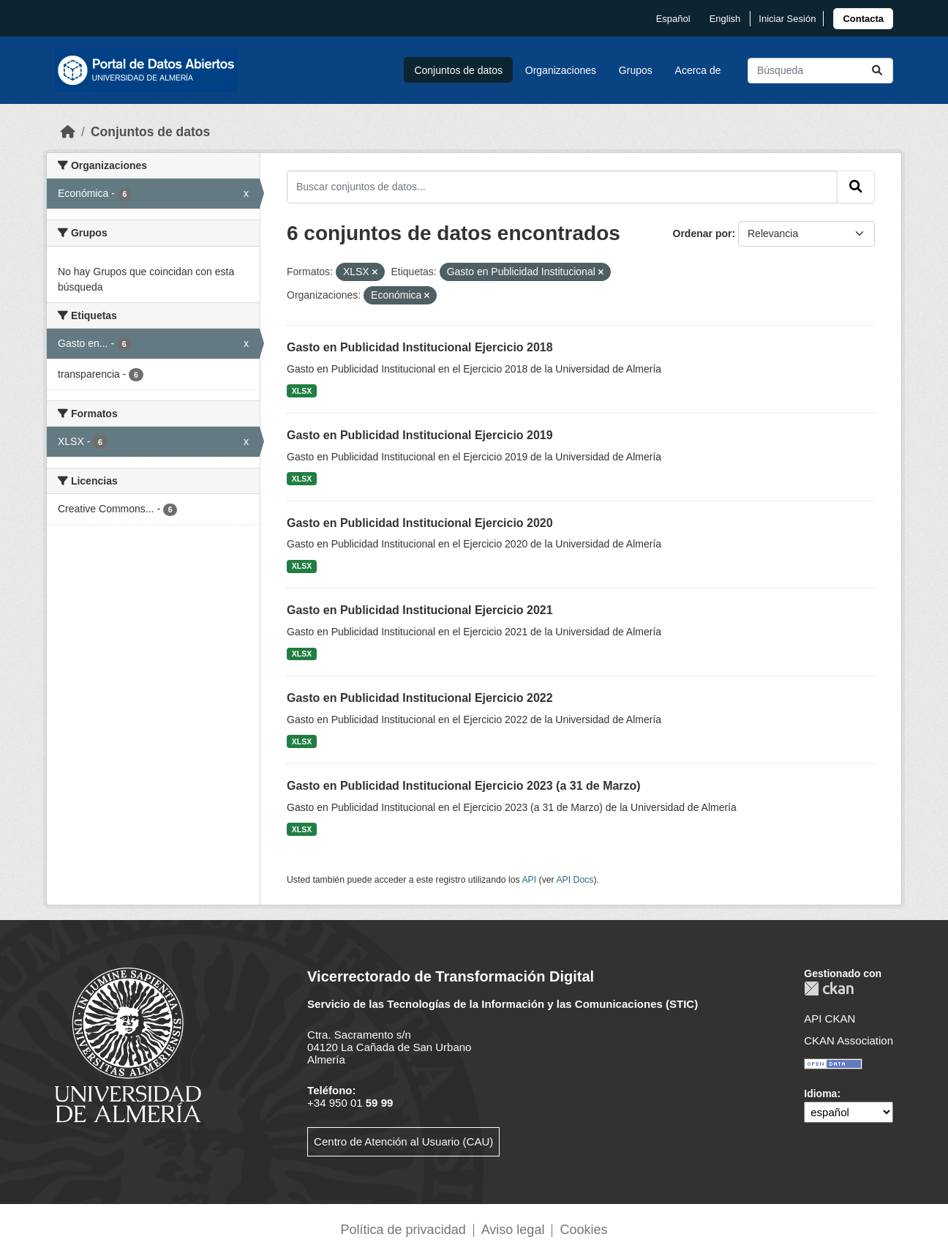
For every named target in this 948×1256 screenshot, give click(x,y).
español (673, 18)
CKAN (829, 988)
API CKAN (829, 1018)
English (725, 18)
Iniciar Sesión (787, 18)
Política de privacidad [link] (403, 1229)
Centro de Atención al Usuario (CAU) (403, 1141)
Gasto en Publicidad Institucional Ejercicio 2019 (420, 435)
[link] (863, 18)
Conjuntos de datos (458, 70)
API (529, 880)
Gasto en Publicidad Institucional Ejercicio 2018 (420, 347)
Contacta (863, 18)
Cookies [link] (583, 1229)
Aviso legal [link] (513, 1229)
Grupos (635, 70)
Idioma (820, 1093)
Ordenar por (702, 233)
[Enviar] (877, 70)
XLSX (302, 390)
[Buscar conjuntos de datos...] (820, 70)
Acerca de (698, 70)
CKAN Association (848, 1040)
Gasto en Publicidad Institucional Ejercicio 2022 (420, 698)
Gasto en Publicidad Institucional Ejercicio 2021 (420, 610)
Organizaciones (560, 70)
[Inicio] (68, 131)
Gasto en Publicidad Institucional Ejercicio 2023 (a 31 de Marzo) (464, 786)
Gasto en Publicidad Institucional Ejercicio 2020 (420, 523)
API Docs (574, 880)
